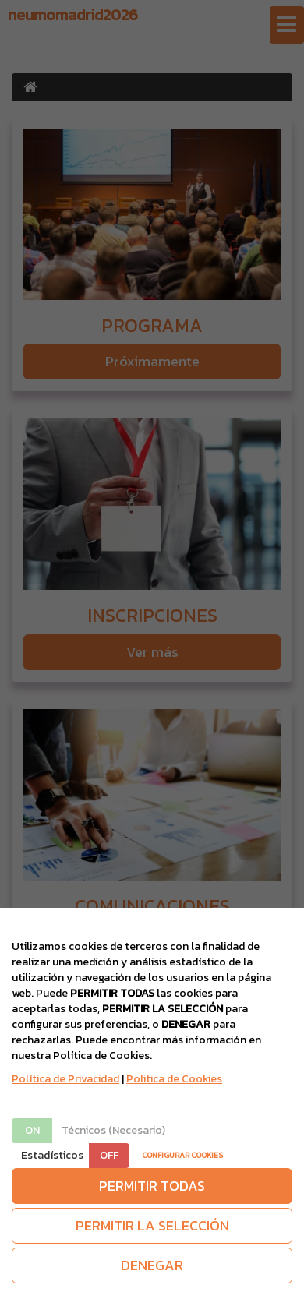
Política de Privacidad (65, 1079)
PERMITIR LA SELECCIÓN (152, 1225)
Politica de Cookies (174, 1079)
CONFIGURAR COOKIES (182, 1155)
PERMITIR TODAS (152, 1185)
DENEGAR (152, 1265)
